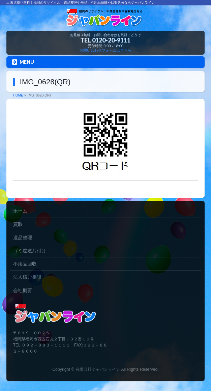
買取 (18, 224)
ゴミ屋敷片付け (29, 250)
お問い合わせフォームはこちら (105, 50)
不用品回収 (25, 264)
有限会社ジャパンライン (98, 369)
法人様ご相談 (27, 277)
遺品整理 (22, 237)
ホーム (20, 211)
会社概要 (22, 290)
